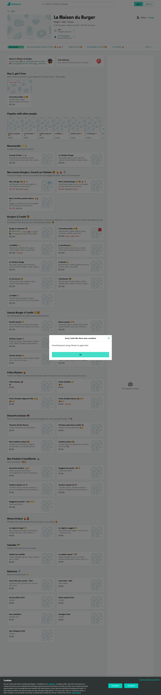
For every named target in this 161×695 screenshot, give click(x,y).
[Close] (108, 338)
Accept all (131, 686)
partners (52, 684)
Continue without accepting (149, 680)
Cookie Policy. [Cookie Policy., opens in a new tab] (76, 693)
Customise (115, 686)
